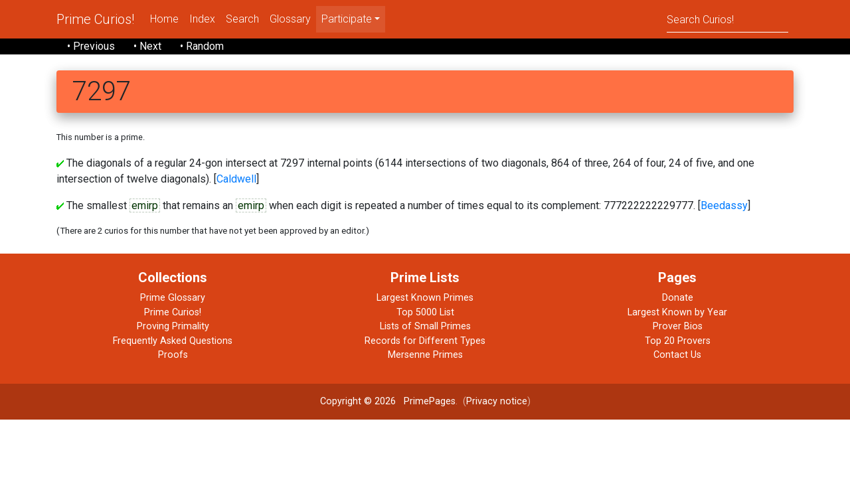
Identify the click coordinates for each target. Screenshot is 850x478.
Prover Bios (678, 326)
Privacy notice (496, 401)
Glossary (290, 19)
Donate (677, 297)
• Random (202, 46)
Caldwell (236, 179)
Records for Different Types (425, 341)
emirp (144, 205)
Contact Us (677, 354)
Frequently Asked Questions (172, 341)
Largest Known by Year (677, 312)
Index (202, 19)
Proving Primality (173, 326)
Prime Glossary (172, 297)
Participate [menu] (346, 19)
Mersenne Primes (425, 354)
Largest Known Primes (425, 297)
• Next (147, 46)
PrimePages (430, 401)
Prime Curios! (95, 19)
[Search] (727, 19)
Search (242, 19)
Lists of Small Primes (425, 326)
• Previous (91, 46)
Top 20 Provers (678, 341)
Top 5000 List (425, 312)
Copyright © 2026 (358, 401)
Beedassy (724, 205)
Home (164, 19)
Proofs (173, 354)
